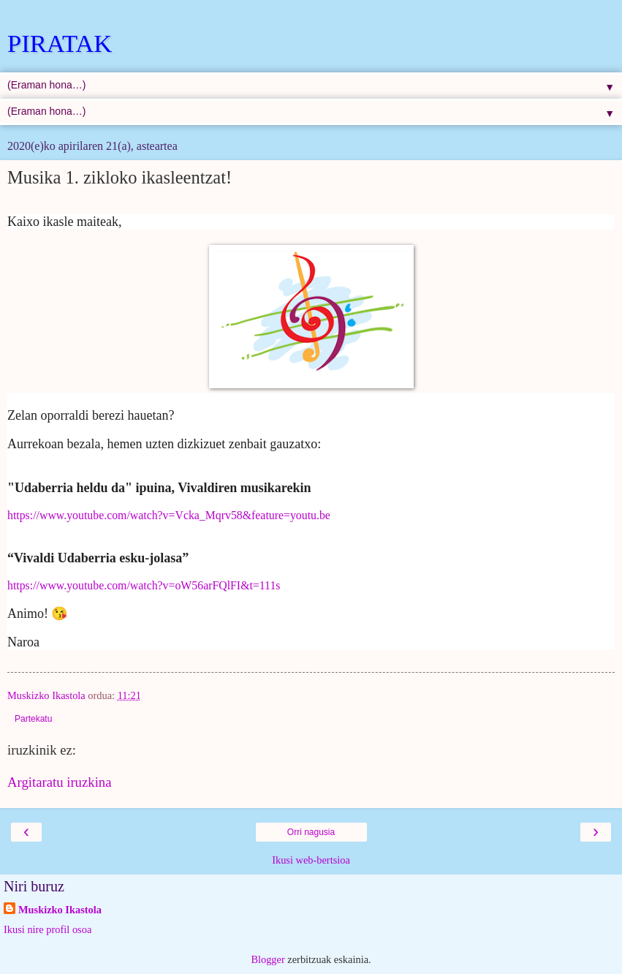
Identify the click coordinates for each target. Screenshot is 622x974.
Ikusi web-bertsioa (311, 860)
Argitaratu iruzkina (59, 782)
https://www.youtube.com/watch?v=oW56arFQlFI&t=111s (144, 585)
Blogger (267, 959)
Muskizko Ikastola (60, 910)
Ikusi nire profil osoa (47, 929)
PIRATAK (59, 43)
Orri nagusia (311, 832)
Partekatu (33, 719)
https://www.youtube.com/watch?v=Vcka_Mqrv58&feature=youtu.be (168, 515)
